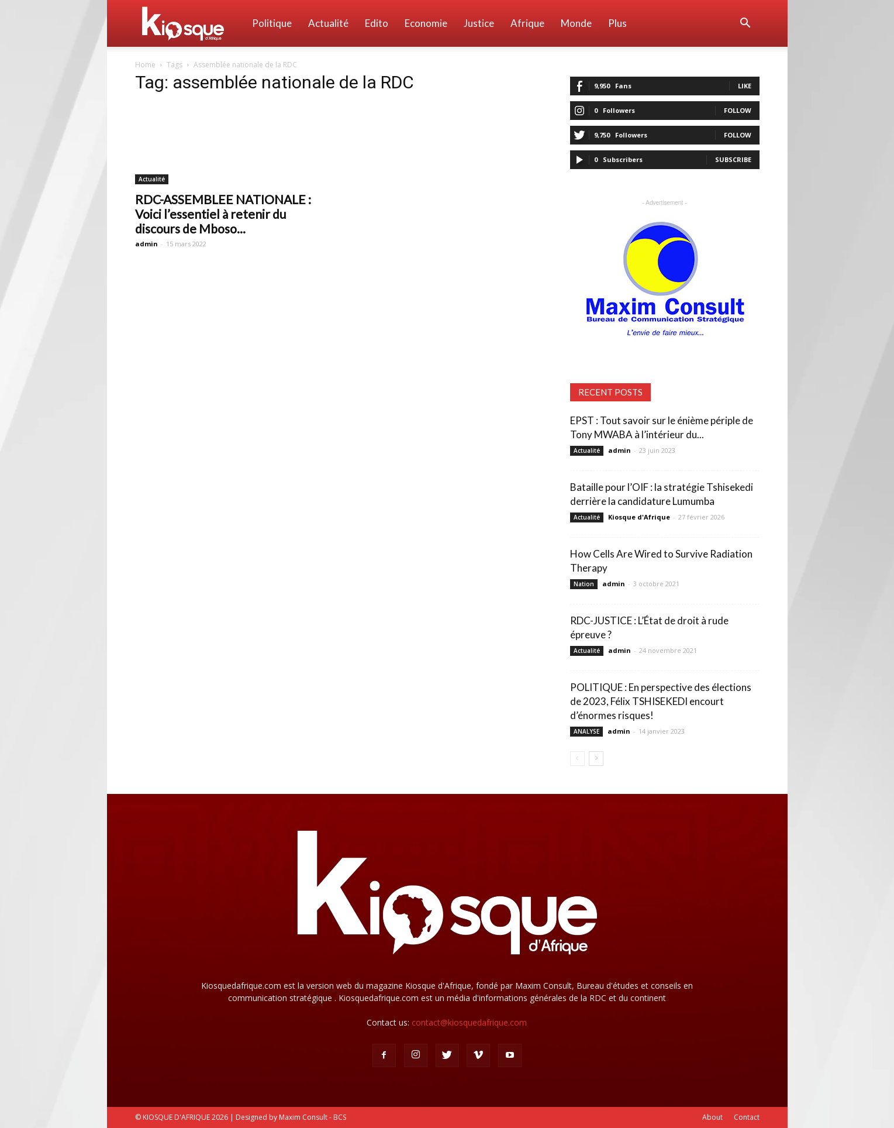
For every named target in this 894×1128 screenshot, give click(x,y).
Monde (576, 23)
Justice (479, 23)
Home (145, 65)
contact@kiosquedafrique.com (469, 1022)
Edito (376, 23)
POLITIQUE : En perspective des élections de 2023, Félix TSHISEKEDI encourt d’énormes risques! (660, 701)
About (712, 1117)
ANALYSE (586, 731)
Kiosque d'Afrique (639, 517)
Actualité (328, 23)
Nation (584, 584)
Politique (272, 23)
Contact (747, 1117)
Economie (426, 23)
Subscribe (733, 159)
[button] (745, 24)
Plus (617, 23)
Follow (737, 110)
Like (744, 85)
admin (146, 243)
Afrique (527, 23)
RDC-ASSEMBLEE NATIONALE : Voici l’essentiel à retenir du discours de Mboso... (223, 214)
